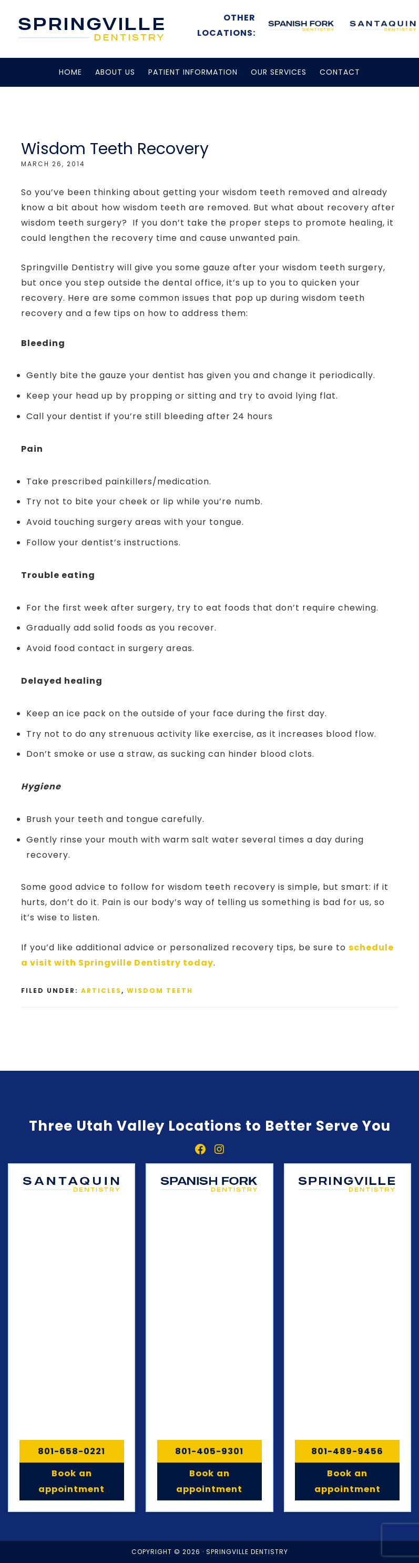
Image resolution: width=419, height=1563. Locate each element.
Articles (101, 990)
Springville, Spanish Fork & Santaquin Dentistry (92, 29)
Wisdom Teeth (160, 990)
